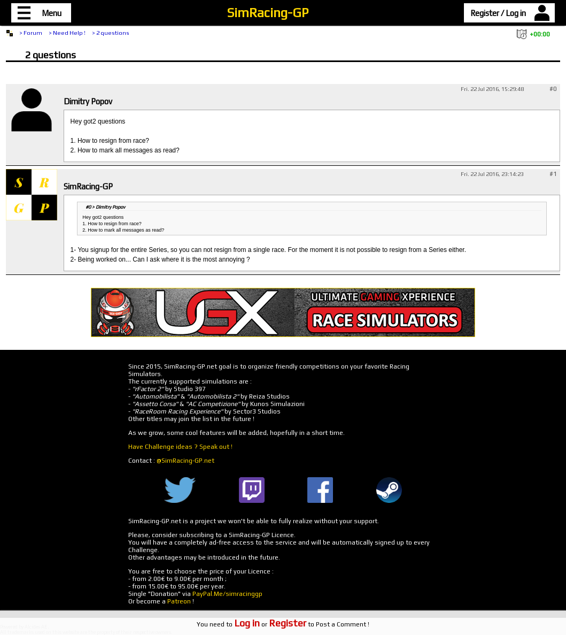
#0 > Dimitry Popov (105, 207)
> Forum (30, 32)
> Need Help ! (67, 32)
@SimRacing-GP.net (185, 460)
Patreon (179, 601)
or (270, 624)
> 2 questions (110, 32)
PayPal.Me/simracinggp (227, 594)
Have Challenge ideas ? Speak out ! (180, 446)
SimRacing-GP (267, 12)
